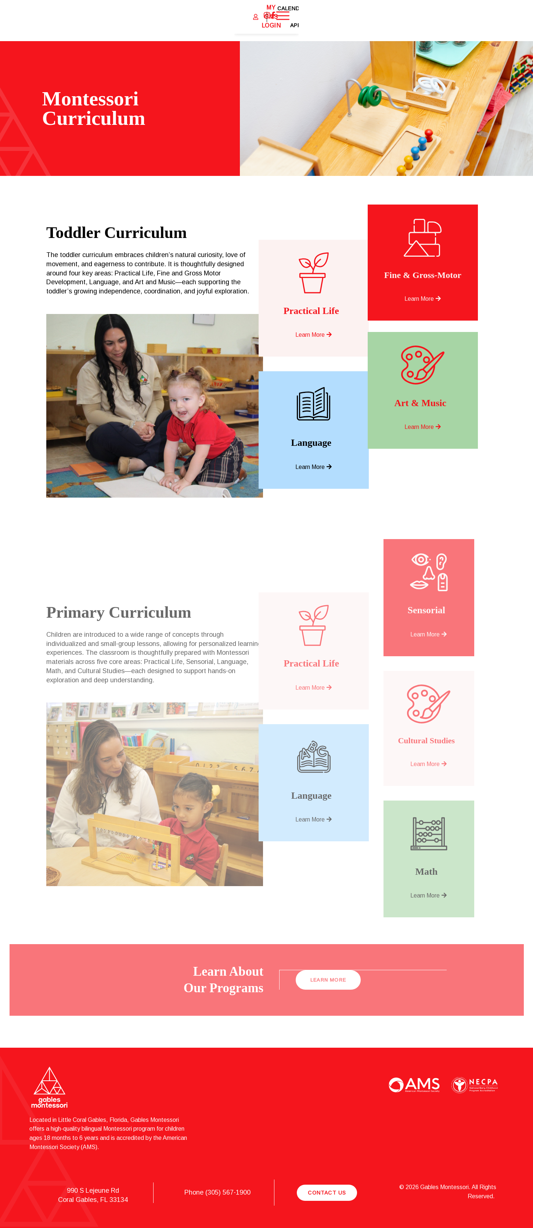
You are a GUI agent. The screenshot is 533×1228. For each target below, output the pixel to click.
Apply (470, 21)
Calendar (441, 21)
